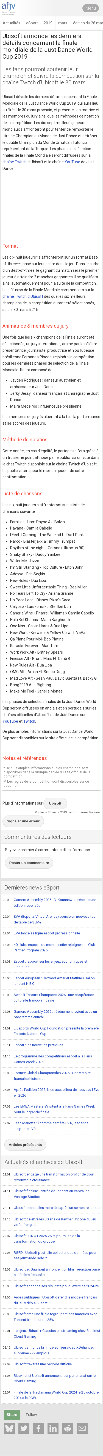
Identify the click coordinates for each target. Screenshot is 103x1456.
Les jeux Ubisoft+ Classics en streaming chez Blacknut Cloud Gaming (51, 1333)
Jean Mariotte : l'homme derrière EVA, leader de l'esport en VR (45, 1126)
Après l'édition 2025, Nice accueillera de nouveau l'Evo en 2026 (51, 1092)
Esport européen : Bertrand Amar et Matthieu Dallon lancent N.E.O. (49, 981)
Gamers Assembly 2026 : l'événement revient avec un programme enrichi (50, 1014)
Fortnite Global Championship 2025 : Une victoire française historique (47, 1076)
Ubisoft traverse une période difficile (37, 1364)
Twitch (29, 721)
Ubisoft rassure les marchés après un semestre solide (51, 1208)
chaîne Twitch (14, 162)
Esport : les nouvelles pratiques (33, 1045)
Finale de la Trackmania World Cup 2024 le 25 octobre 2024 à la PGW (51, 1395)
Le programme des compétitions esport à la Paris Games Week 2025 (47, 1059)
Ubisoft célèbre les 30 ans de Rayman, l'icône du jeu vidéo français (49, 1222)
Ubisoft (55, 803)
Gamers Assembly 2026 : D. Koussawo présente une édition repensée (49, 902)
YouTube (72, 162)
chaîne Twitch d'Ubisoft (22, 296)
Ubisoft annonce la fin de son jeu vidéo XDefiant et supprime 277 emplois (48, 1350)
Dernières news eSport (31, 887)
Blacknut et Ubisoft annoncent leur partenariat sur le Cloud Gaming (49, 1378)
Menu (91, 8)
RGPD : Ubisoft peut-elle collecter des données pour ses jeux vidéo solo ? (49, 1255)
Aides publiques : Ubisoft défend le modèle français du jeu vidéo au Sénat (50, 1300)
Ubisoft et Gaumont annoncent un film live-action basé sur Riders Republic (51, 1272)
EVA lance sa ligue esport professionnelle (41, 933)
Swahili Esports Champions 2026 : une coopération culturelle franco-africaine (48, 997)
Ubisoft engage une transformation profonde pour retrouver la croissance (48, 1177)
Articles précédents (25, 1145)
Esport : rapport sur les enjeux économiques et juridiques (45, 964)
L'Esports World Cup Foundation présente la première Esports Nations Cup (51, 1031)
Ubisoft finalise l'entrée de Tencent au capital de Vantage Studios (46, 1194)
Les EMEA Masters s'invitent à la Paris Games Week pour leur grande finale (49, 1109)
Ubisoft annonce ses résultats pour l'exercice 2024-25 (51, 1286)
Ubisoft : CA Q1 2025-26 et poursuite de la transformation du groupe (41, 1239)
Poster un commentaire (29, 863)
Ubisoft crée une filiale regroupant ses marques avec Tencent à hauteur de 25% (50, 1317)
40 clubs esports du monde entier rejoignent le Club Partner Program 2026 (49, 947)
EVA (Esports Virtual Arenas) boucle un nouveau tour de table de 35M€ (50, 919)
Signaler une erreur (23, 821)
